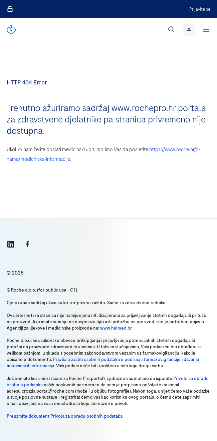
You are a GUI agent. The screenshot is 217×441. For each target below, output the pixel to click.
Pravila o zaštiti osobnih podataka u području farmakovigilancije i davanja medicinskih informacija (103, 362)
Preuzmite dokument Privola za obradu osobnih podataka (65, 416)
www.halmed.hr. (116, 328)
